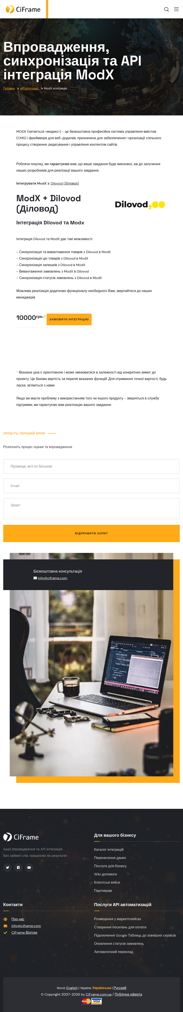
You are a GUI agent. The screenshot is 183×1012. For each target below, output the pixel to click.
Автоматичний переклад (113, 952)
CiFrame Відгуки (24, 932)
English (72, 988)
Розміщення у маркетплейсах (117, 919)
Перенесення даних (110, 858)
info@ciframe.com (52, 578)
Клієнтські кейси (107, 882)
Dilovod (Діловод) (65, 183)
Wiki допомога (105, 874)
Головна (9, 88)
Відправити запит (91, 533)
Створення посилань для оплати (120, 927)
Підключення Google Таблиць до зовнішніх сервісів (135, 935)
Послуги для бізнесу (110, 866)
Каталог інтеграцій (109, 849)
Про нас (17, 919)
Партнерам (103, 890)
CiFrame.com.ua (98, 994)
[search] (166, 9)
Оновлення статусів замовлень (119, 943)
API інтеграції (29, 88)
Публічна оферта (128, 994)
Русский (119, 988)
